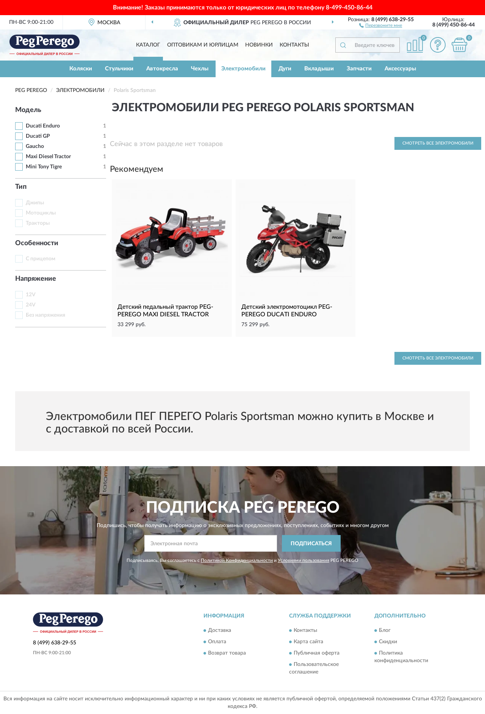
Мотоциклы (41, 213)
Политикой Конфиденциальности (237, 560)
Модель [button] (28, 110)
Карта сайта (308, 641)
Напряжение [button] (35, 278)
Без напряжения (45, 315)
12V (31, 294)
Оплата (217, 641)
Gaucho (35, 146)
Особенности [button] (36, 243)
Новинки (259, 45)
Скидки (388, 641)
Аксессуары (400, 69)
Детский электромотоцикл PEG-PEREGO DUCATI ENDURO (286, 310)
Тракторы (38, 223)
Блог (385, 630)
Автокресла (162, 69)
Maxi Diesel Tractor (48, 156)
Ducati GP (38, 136)
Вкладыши (319, 69)
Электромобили (243, 69)
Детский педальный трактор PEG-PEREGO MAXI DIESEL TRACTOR (165, 310)
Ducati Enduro (43, 126)
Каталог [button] (148, 45)
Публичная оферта (317, 653)
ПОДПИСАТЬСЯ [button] (311, 543)
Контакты (294, 45)
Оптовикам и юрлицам (202, 45)
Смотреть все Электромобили (437, 143)
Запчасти (359, 69)
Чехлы (199, 69)
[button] (380, 25)
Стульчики (119, 69)
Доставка (219, 630)
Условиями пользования (303, 560)
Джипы (35, 202)
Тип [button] (21, 187)
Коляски (80, 69)
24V (31, 305)
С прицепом (40, 258)
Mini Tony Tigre (44, 167)
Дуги (284, 69)
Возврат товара (227, 653)
